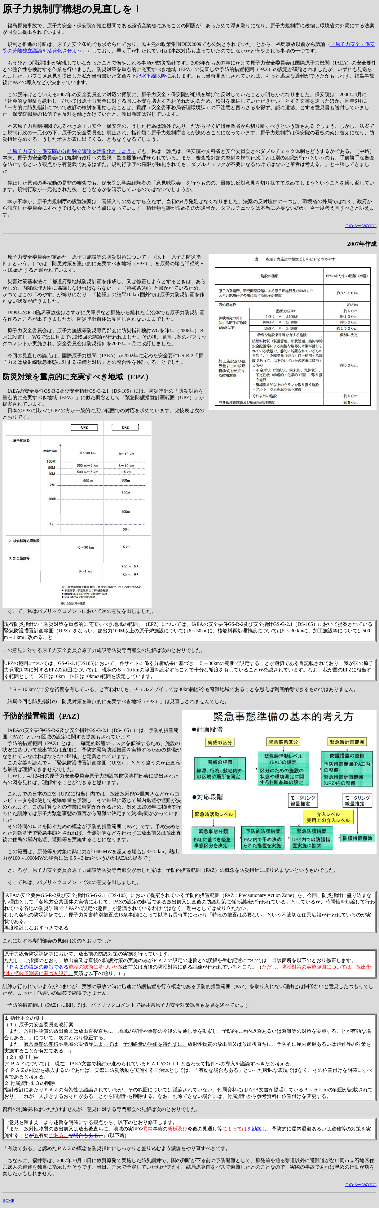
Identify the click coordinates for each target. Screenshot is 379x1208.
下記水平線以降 (148, 75)
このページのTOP (361, 225)
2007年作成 (362, 244)
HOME (8, 1200)
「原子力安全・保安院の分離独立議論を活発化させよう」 (71, 151)
